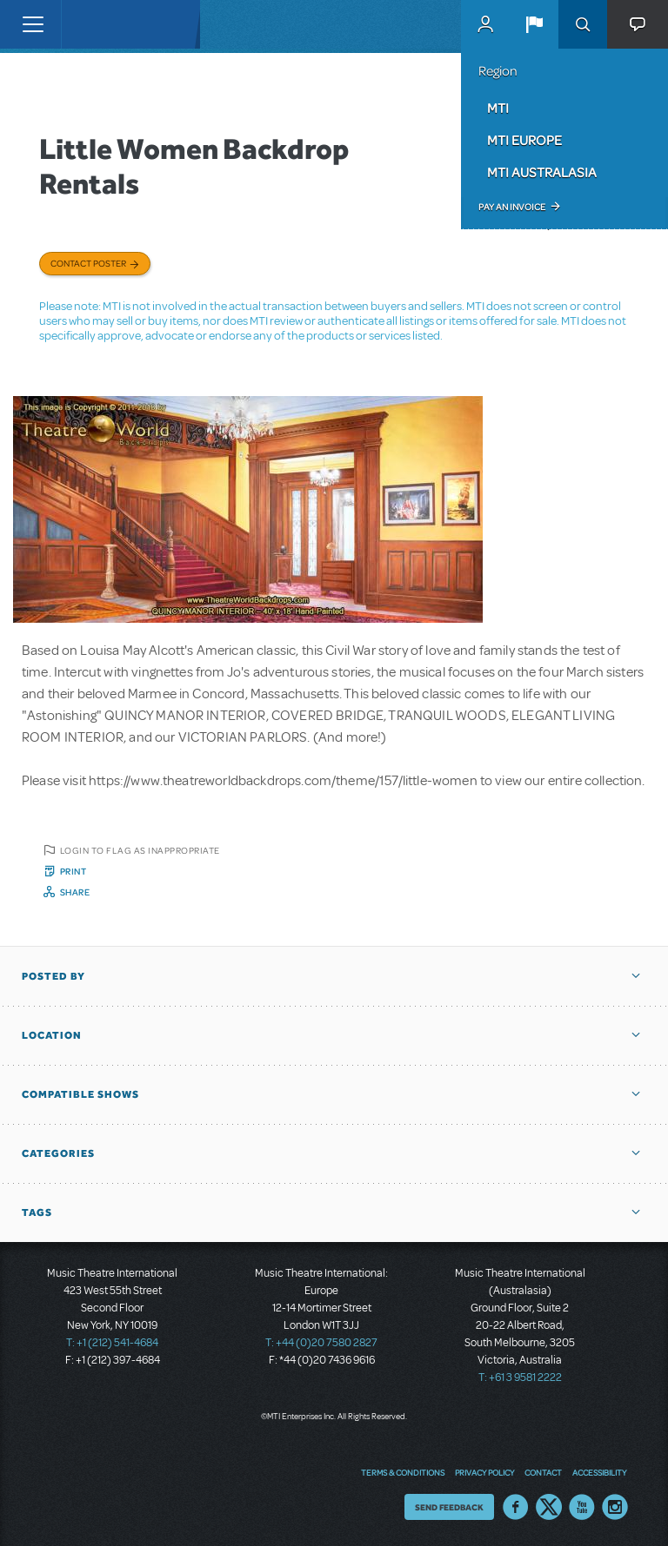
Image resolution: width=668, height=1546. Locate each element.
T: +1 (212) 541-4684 (112, 1343)
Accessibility (599, 1472)
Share (75, 892)
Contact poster (88, 263)
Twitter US (549, 1507)
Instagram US (615, 1507)
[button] (534, 24)
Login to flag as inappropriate (140, 850)
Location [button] (52, 1035)
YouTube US (582, 1507)
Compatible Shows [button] (80, 1094)
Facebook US (516, 1507)
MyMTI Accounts (485, 24)
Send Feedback (449, 1507)
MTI (498, 107)
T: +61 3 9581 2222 (520, 1377)
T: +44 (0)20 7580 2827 (321, 1343)
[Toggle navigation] (32, 24)
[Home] (97, 24)
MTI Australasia (542, 172)
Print (73, 871)
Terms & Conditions (402, 1472)
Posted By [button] (53, 976)
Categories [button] (58, 1153)
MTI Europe (524, 140)
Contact (543, 1472)
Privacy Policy (484, 1472)
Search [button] (582, 24)
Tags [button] (37, 1212)
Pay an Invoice (511, 207)
